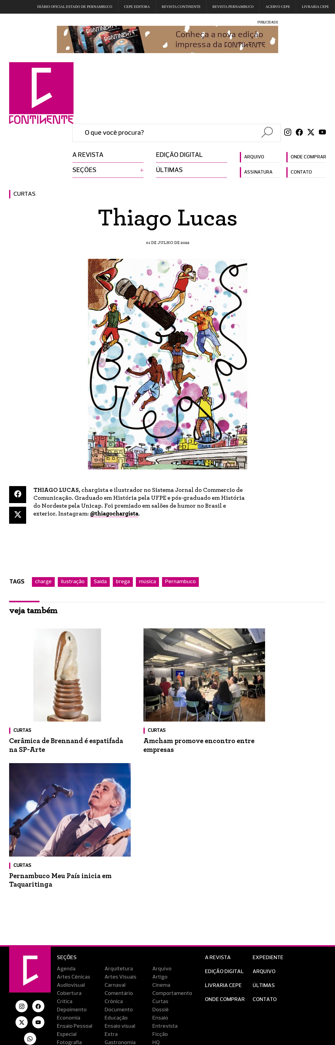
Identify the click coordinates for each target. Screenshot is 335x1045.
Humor (65, 898)
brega (123, 582)
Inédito (160, 898)
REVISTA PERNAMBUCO (233, 7)
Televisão (68, 947)
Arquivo (254, 157)
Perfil (111, 922)
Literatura (117, 906)
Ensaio (160, 865)
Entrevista (165, 873)
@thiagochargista (115, 514)
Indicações (117, 898)
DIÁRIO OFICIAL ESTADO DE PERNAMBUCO (74, 7)
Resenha (67, 939)
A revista (87, 155)
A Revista (218, 804)
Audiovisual (71, 832)
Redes (64, 930)
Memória (162, 906)
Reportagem (167, 930)
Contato (301, 172)
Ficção (160, 881)
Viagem (66, 955)
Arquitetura (119, 816)
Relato (112, 930)
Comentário (119, 840)
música (147, 582)
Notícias (114, 914)
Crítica (64, 848)
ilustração (73, 582)
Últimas (169, 170)
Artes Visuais (120, 824)
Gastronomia (120, 889)
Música (65, 914)
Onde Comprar (225, 846)
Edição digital (179, 155)
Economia (68, 865)
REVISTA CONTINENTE (181, 7)
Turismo (162, 947)
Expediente (268, 804)
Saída (100, 582)
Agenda (66, 816)
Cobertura (69, 840)
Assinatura (258, 172)
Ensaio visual (120, 873)
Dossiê (160, 857)
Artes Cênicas (73, 824)
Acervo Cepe (277, 7)
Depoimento (72, 857)
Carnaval (115, 832)
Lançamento (72, 906)
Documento (119, 857)
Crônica (114, 848)
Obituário (68, 922)
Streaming (165, 939)
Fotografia (69, 889)
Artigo (160, 824)
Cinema (161, 832)
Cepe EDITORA (137, 7)
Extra (111, 881)
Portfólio (162, 922)
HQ (156, 889)
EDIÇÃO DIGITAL (224, 818)
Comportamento (172, 840)
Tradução (116, 947)
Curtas (24, 194)
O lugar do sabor (171, 914)
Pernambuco (180, 582)
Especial (67, 881)
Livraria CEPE (315, 7)
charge (43, 582)
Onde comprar (308, 157)
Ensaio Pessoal (74, 873)
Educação (116, 865)
